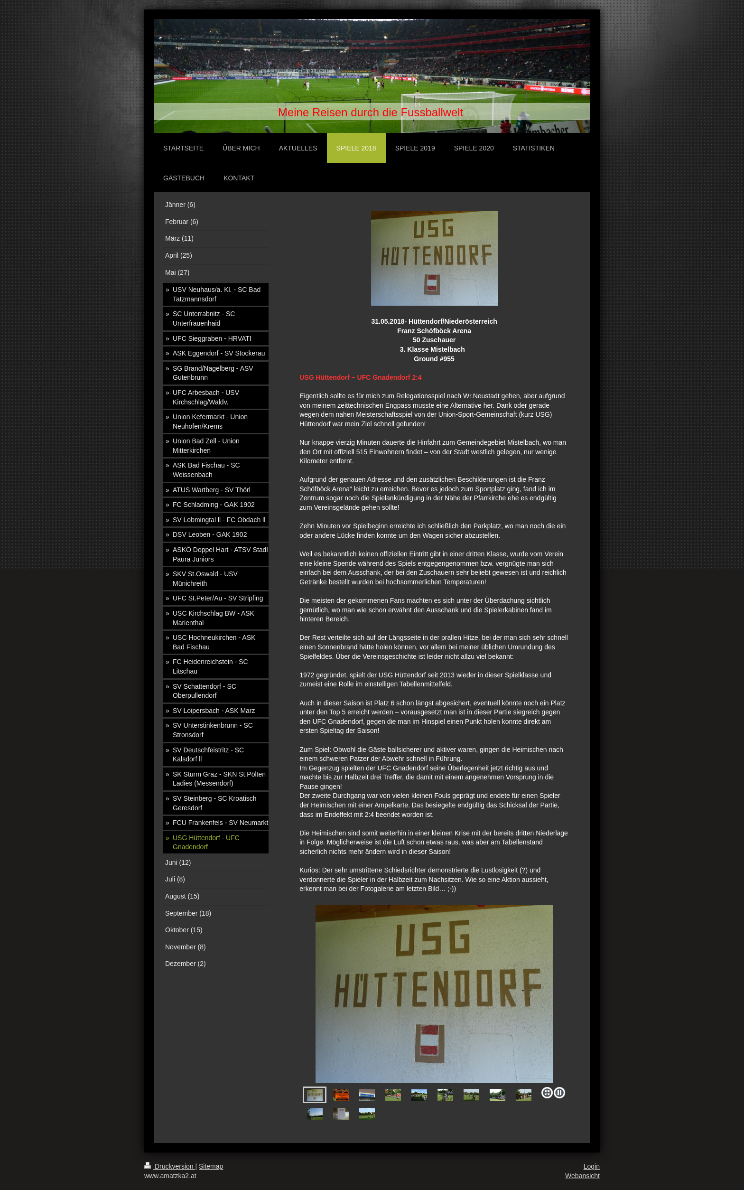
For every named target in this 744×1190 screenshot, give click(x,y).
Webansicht (582, 1176)
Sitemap (211, 1166)
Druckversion (169, 1166)
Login (592, 1166)
